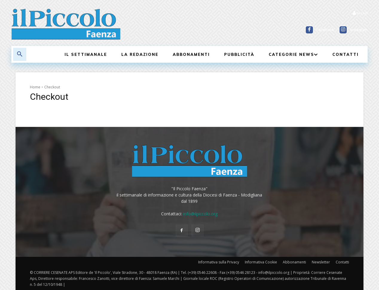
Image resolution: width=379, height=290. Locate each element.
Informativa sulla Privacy (218, 262)
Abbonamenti (294, 262)
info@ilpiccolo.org (200, 214)
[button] (19, 54)
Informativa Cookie (261, 262)
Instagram (359, 29)
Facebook (325, 29)
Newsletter (321, 262)
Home (35, 87)
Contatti (342, 262)
